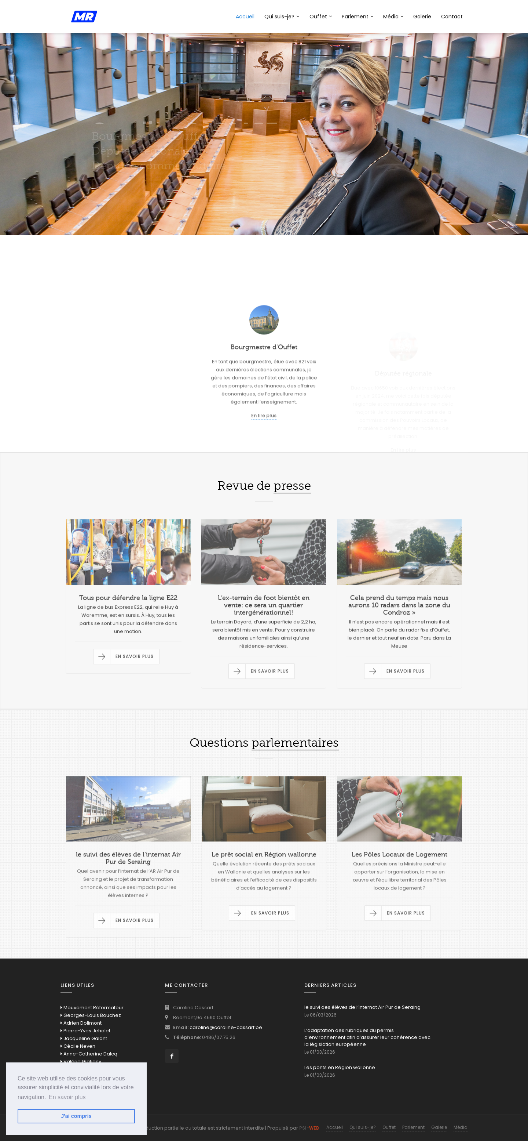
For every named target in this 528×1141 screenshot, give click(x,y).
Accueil (245, 16)
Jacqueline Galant (83, 1038)
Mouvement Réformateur (92, 1007)
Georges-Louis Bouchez (90, 1015)
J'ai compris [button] (76, 1116)
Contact (452, 16)
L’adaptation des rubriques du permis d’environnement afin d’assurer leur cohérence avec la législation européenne (367, 1037)
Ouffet (320, 16)
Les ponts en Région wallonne (339, 1067)
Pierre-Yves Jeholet (85, 1030)
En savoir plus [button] (67, 1097)
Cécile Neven (77, 1046)
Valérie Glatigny (80, 1061)
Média (393, 16)
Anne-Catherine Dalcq (88, 1053)
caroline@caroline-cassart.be (226, 1027)
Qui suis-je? (281, 16)
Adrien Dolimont (81, 1022)
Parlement (357, 16)
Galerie (422, 16)
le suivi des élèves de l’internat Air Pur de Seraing (362, 1007)
